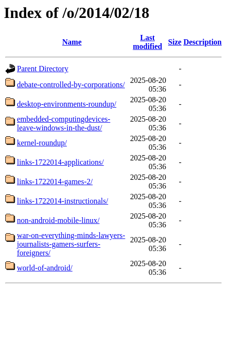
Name (72, 42)
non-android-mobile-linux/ (58, 220)
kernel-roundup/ (42, 143)
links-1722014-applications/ (60, 162)
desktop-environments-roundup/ (66, 104)
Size (175, 42)
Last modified (147, 41)
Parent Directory (42, 68)
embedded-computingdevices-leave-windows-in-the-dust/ (63, 123)
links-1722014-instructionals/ (62, 201)
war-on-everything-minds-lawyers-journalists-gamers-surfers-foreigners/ (71, 244)
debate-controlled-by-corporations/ (71, 84)
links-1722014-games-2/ (54, 181)
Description (202, 42)
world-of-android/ (45, 268)
